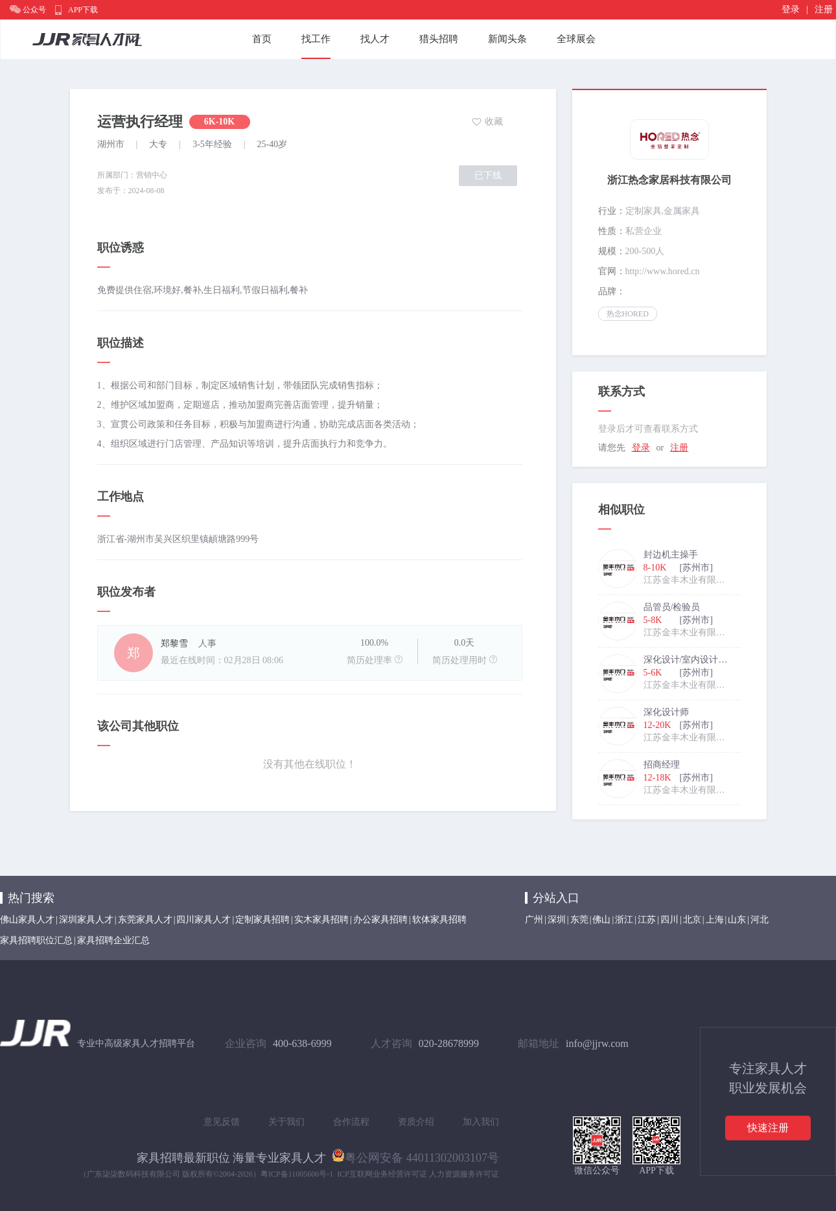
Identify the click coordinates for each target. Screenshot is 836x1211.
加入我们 (481, 1122)
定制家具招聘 (262, 919)
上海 (715, 919)
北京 (692, 919)
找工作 (316, 39)
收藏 (494, 121)
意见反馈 (221, 1122)
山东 (737, 919)
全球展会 (576, 39)
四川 (669, 919)
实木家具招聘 (321, 919)
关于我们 (286, 1122)
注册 (824, 9)
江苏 (647, 919)
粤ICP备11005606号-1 (297, 1174)
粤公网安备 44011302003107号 (415, 1155)
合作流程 (351, 1122)
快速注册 (768, 1127)
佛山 (601, 919)
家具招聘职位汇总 (36, 940)
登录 (791, 9)
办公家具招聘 (380, 919)
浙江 (624, 919)
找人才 (374, 39)
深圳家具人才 (86, 919)
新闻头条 (507, 39)
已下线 (488, 175)
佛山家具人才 (27, 919)
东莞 (579, 919)
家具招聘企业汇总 (113, 940)
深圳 (557, 919)
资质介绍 (416, 1122)
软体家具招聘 (439, 919)
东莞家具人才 (145, 919)
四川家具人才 (203, 919)
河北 (759, 919)
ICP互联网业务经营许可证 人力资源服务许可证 (418, 1174)
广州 (534, 919)
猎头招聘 (438, 39)
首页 (262, 39)
